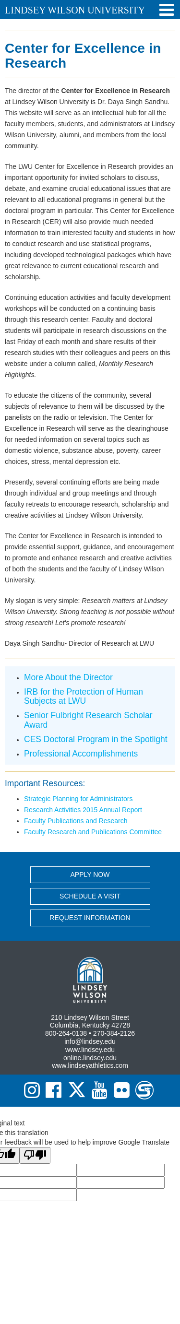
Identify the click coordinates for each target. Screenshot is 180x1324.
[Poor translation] (35, 1155)
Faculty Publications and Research (76, 821)
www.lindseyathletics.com (90, 1065)
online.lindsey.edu (90, 1058)
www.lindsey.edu (90, 1049)
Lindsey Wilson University (75, 10)
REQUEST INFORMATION (89, 918)
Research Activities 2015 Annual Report (83, 810)
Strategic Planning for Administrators (78, 799)
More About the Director (68, 677)
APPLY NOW (90, 874)
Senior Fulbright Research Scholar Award (88, 719)
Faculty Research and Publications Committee (93, 832)
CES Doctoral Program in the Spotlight (96, 739)
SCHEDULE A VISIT (90, 896)
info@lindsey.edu (90, 1041)
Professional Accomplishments (81, 753)
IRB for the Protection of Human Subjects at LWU (83, 696)
